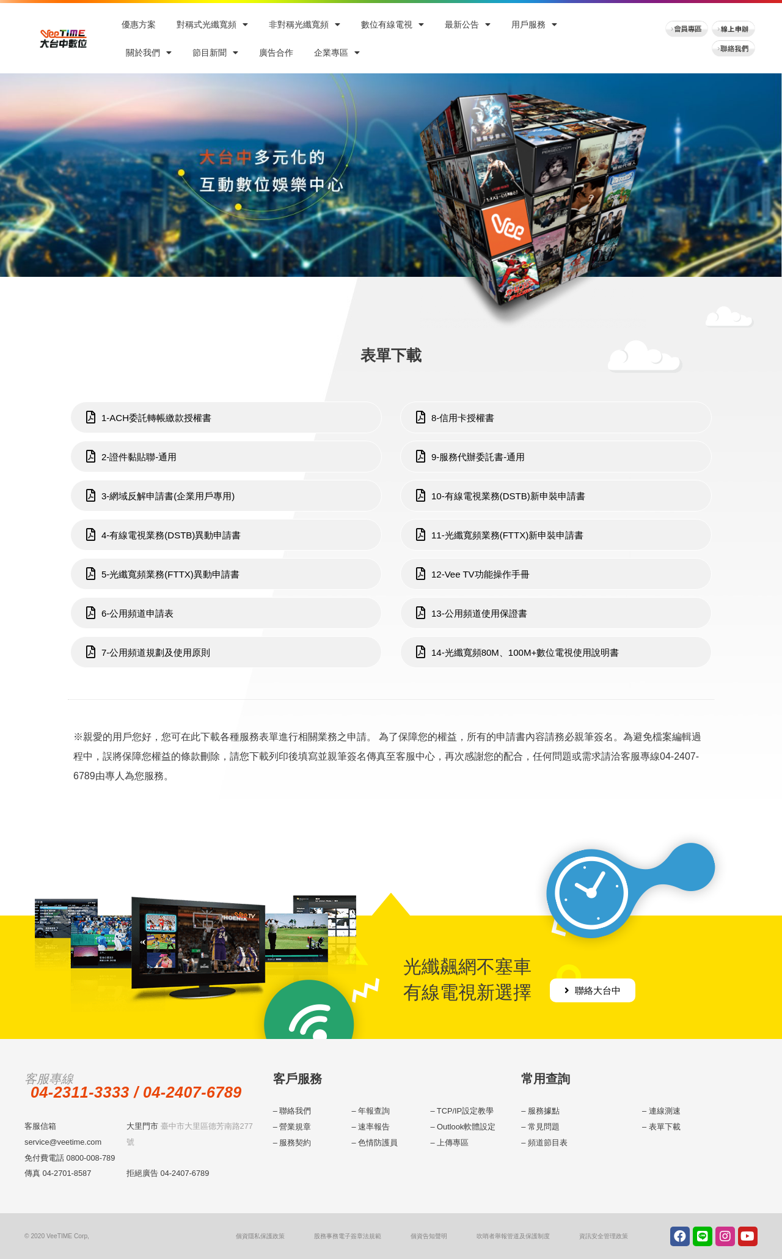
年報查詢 (374, 1110)
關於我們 (149, 52)
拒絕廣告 (142, 1173)
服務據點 (544, 1110)
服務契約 (295, 1142)
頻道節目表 (548, 1142)
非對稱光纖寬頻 (304, 24)
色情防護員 (378, 1142)
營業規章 (295, 1126)
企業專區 (337, 52)
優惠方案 (139, 24)
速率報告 (374, 1126)
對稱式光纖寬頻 (212, 24)
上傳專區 (453, 1142)
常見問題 (544, 1126)
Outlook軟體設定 (466, 1126)
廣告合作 (276, 52)
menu (768, 694)
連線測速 (665, 1110)
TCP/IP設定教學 (465, 1110)
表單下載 (665, 1126)
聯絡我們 (295, 1110)
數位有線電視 (392, 24)
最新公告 (468, 24)
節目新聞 (215, 52)
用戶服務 (534, 24)
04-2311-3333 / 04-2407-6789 (136, 1092)
